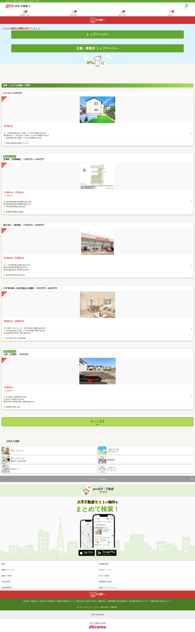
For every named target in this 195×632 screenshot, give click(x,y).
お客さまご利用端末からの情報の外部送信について (57, 601)
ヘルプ (95, 607)
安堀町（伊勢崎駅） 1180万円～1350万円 (23, 159)
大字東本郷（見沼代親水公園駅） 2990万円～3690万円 (30, 288)
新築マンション (8, 570)
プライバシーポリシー (83, 607)
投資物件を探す (105, 582)
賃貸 (3, 564)
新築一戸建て (7, 576)
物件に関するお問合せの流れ (86, 601)
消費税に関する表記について (160, 601)
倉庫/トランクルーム (108, 587)
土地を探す (6, 582)
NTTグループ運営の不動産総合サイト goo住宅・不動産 (22, 1)
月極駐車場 (103, 564)
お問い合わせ (104, 607)
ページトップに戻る (97, 479)
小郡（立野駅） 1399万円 (15, 354)
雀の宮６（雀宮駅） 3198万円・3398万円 (23, 225)
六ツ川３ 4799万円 (12, 93)
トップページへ (97, 34)
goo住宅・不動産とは (31, 601)
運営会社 (114, 607)
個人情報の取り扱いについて (138, 601)
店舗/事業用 (6, 587)
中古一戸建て (104, 576)
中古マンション (105, 570)
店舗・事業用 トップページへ (97, 48)
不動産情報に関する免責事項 (117, 601)
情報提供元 (101, 601)
